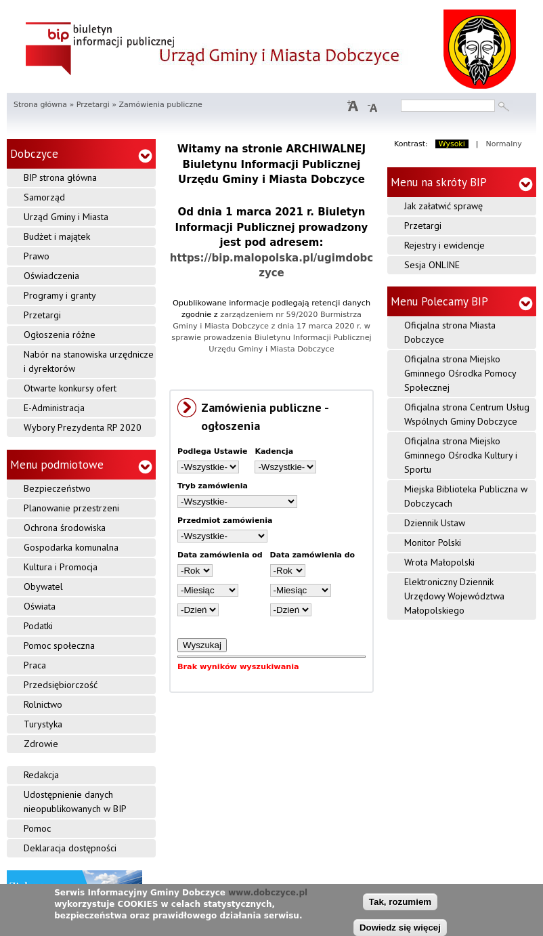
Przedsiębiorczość (60, 685)
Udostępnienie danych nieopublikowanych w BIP (75, 801)
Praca (35, 665)
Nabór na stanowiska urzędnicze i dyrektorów (89, 361)
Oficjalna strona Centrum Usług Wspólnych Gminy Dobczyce (466, 414)
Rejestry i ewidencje (444, 245)
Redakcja (41, 775)
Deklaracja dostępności (70, 848)
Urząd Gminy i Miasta (66, 217)
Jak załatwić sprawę (443, 206)
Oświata (40, 606)
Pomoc (37, 828)
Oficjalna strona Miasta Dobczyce (450, 332)
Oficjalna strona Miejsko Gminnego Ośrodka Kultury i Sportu (460, 455)
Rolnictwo (43, 704)
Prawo (36, 256)
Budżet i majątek (57, 236)
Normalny (504, 144)
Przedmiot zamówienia (224, 520)
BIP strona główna (60, 177)
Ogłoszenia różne (59, 334)
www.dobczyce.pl (267, 894)
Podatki (38, 626)
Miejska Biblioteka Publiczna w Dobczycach (465, 496)
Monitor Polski (432, 542)
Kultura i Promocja (60, 567)
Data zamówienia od (220, 555)
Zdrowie (41, 744)
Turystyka (43, 724)
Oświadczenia (51, 276)
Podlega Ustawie (212, 451)
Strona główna (40, 104)
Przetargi (93, 104)
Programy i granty (60, 295)
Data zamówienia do (312, 555)
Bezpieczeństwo (57, 488)
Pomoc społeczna (59, 645)
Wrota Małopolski (439, 562)
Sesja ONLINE (432, 265)
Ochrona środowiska (65, 528)
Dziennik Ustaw (434, 523)
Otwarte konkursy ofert (70, 388)
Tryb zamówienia (212, 486)
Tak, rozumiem (400, 903)
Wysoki (452, 144)
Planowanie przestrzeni (71, 508)
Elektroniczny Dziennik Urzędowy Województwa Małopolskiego (454, 596)
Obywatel (43, 586)
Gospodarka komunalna (71, 547)
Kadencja (274, 451)
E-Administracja (54, 408)
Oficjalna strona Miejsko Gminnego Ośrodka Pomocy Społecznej (460, 373)
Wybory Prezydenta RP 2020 (83, 427)
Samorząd (44, 197)
